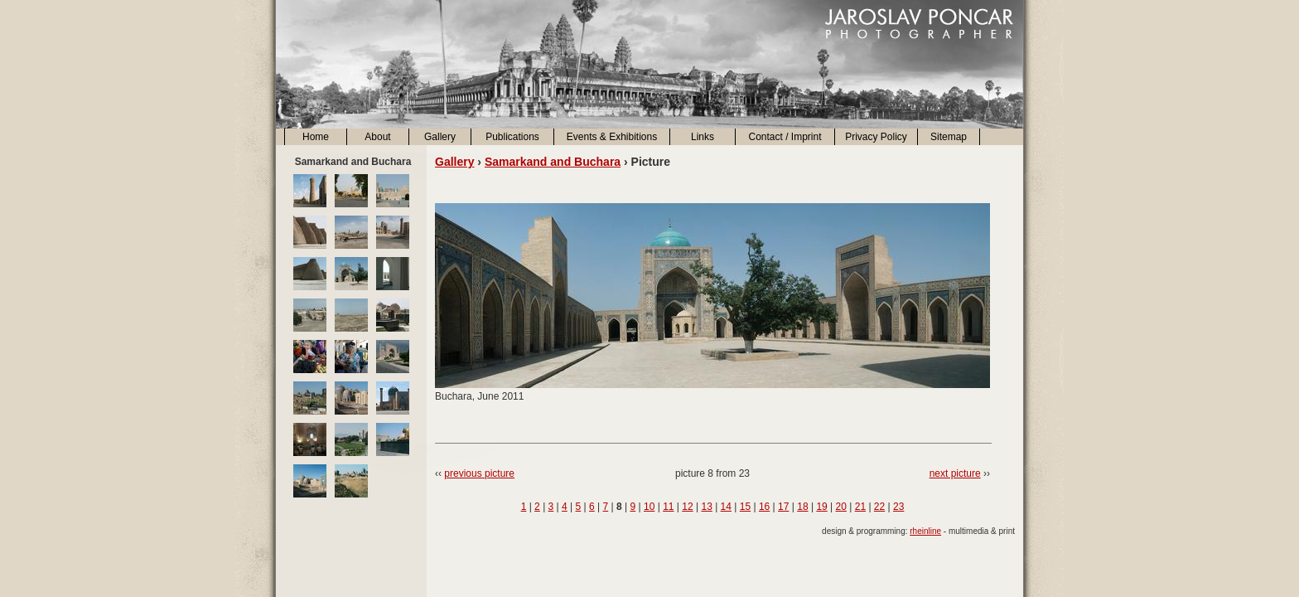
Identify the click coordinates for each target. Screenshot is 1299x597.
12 (687, 506)
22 (879, 506)
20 (841, 506)
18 (802, 506)
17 (783, 506)
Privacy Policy (876, 137)
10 (649, 506)
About (377, 137)
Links (702, 137)
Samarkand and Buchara (553, 161)
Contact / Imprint (784, 137)
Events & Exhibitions (612, 137)
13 (706, 506)
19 (821, 506)
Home (315, 137)
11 (668, 506)
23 (898, 506)
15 (745, 506)
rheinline (925, 531)
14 (726, 506)
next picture (955, 473)
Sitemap (948, 137)
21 (860, 506)
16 (764, 506)
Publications (512, 137)
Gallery (440, 137)
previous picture (479, 473)
